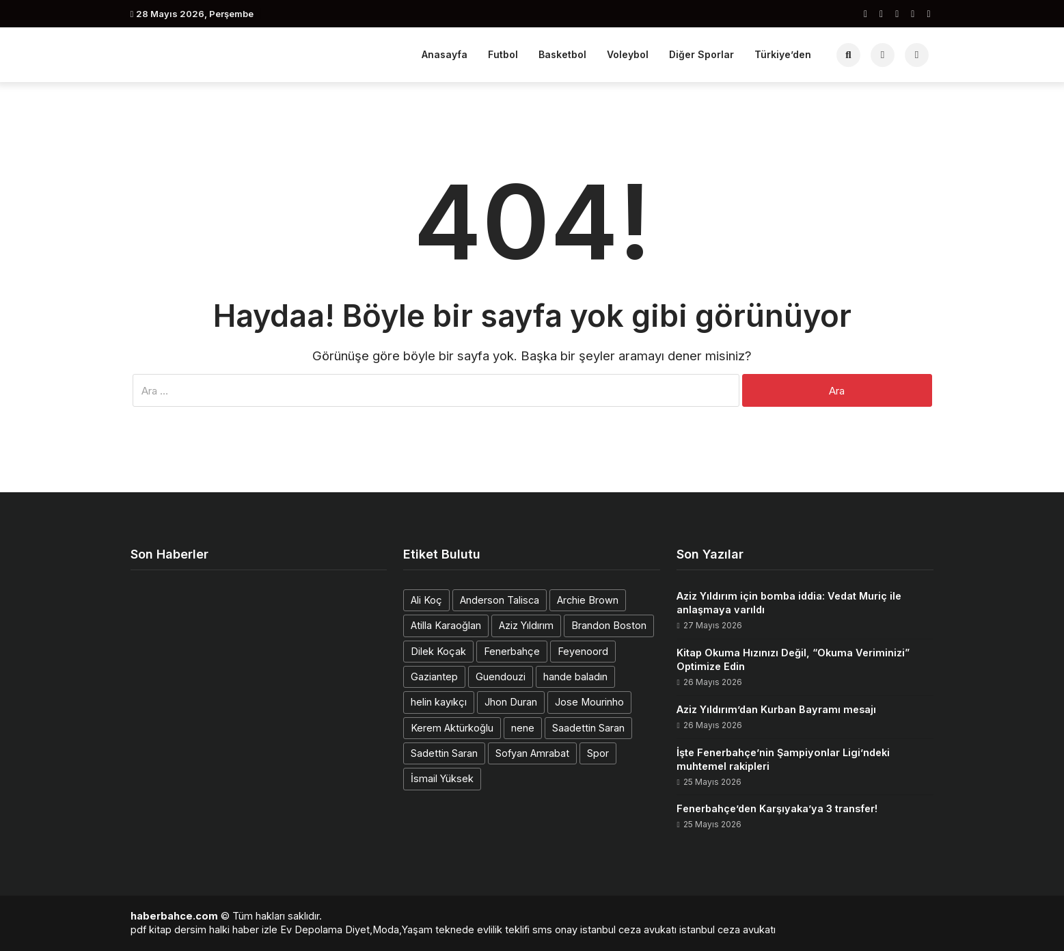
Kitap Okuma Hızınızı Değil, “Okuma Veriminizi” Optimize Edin (793, 659)
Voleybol (628, 54)
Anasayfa (444, 54)
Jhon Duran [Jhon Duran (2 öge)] (511, 702)
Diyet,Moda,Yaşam (389, 929)
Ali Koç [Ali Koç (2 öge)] (426, 600)
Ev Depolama (311, 929)
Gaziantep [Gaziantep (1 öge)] (434, 676)
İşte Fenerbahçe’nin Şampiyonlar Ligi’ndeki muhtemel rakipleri (783, 759)
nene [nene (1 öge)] (522, 728)
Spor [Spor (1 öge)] (598, 753)
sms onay (554, 929)
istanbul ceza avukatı (628, 929)
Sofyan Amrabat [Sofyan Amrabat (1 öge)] (532, 753)
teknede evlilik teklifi (482, 929)
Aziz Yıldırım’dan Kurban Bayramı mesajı (776, 709)
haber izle (254, 929)
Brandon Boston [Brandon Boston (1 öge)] (608, 625)
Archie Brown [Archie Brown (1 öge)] (587, 600)
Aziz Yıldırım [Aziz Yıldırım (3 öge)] (526, 625)
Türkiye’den (782, 54)
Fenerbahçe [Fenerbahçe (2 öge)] (512, 651)
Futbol (503, 54)
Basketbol (562, 54)
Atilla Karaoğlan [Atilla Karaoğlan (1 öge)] (446, 625)
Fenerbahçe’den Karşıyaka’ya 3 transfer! (777, 808)
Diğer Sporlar (701, 54)
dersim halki (202, 929)
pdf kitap (151, 929)
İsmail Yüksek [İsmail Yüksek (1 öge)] (442, 778)
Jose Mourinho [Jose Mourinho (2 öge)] (589, 702)
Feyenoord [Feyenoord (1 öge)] (583, 651)
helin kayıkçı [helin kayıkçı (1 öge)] (439, 702)
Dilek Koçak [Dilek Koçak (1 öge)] (438, 651)
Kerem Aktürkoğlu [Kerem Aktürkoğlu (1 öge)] (452, 728)
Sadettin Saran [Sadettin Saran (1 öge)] (444, 753)
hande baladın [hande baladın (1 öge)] (575, 676)
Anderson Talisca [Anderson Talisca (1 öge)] (499, 600)
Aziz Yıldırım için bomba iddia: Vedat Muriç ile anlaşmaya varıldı (789, 602)
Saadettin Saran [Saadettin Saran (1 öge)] (588, 728)
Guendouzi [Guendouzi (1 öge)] (501, 676)
